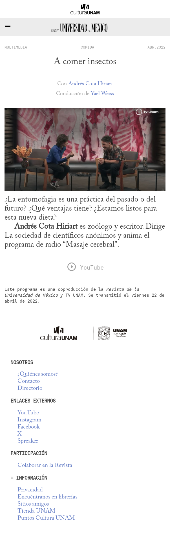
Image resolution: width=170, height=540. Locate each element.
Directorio (29, 389)
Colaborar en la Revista (44, 466)
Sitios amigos (33, 504)
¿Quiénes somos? (37, 374)
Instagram (29, 420)
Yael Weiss (102, 94)
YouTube (28, 413)
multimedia (16, 47)
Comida (87, 47)
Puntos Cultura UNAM (46, 518)
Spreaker (27, 441)
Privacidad (30, 490)
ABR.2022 (156, 47)
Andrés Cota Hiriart (90, 84)
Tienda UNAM (36, 511)
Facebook (28, 427)
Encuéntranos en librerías (47, 497)
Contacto (28, 381)
